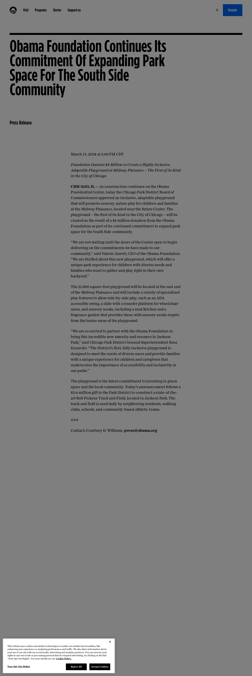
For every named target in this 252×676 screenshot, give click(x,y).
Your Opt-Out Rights (18, 666)
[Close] (109, 641)
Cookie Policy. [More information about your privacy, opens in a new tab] (64, 659)
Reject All (76, 667)
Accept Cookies (99, 667)
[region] (59, 655)
